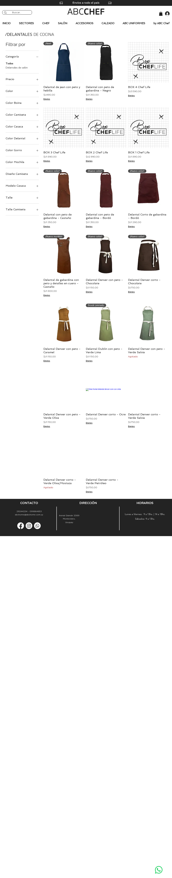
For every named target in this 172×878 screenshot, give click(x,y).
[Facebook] (20, 525)
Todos (9, 63)
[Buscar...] (17, 12)
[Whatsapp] (158, 870)
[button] (161, 13)
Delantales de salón (17, 67)
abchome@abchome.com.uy (29, 515)
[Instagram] (29, 525)
